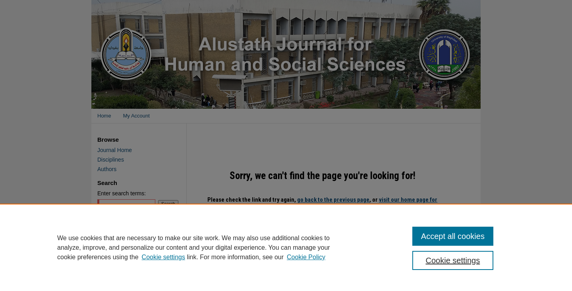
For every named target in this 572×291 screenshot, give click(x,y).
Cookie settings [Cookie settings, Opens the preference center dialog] (453, 260)
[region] (286, 247)
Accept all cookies (453, 236)
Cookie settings (163, 257)
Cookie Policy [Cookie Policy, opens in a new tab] (306, 257)
